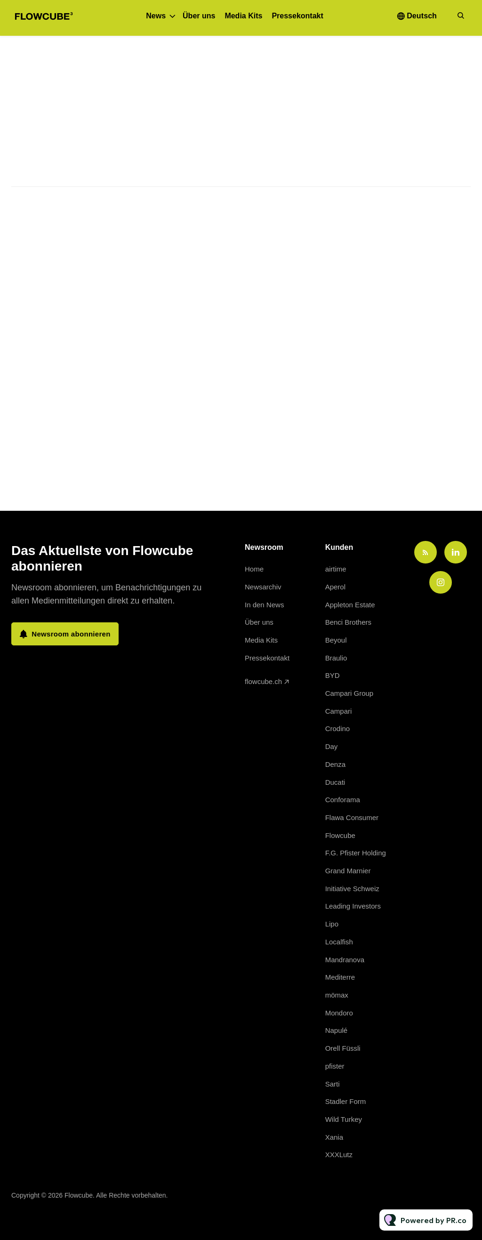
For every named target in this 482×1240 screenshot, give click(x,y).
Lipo (331, 924)
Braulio (336, 658)
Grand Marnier (348, 871)
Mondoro (339, 1013)
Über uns (199, 16)
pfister (335, 1066)
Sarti (332, 1084)
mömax (336, 995)
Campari (338, 711)
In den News (264, 605)
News (156, 16)
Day (331, 746)
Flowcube (340, 835)
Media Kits (243, 16)
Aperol (335, 587)
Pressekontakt (297, 16)
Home (254, 569)
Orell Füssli (343, 1048)
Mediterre (340, 977)
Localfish (339, 942)
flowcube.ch (263, 681)
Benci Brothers (348, 622)
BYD (332, 675)
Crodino (337, 729)
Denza (335, 764)
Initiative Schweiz (352, 889)
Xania (334, 1137)
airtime (335, 569)
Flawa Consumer (351, 817)
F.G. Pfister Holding (355, 853)
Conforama (342, 800)
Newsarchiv (263, 587)
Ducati (335, 782)
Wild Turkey (343, 1119)
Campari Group (349, 693)
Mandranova (344, 960)
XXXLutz (339, 1155)
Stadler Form (345, 1101)
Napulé (336, 1030)
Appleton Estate (350, 605)
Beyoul (336, 640)
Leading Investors (353, 906)
